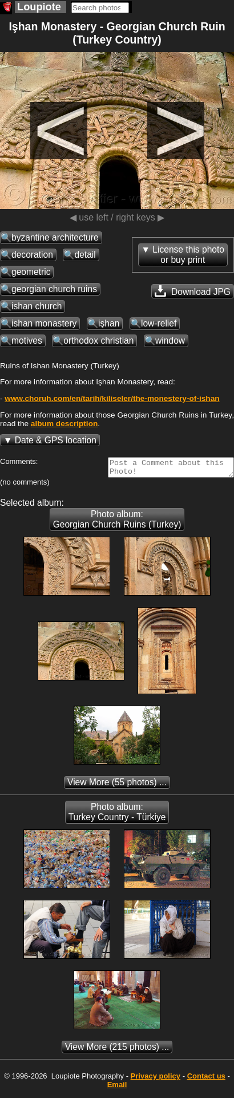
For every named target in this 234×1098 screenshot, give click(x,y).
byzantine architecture (55, 237)
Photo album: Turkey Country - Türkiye (117, 815)
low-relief (158, 323)
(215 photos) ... (117, 1050)
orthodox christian (98, 340)
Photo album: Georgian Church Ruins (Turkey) (117, 523)
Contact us (206, 1079)
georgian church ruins (54, 289)
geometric (30, 272)
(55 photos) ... (117, 785)
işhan (108, 323)
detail (84, 254)
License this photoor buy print (188, 255)
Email (117, 1088)
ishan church (36, 306)
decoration (32, 254)
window (170, 340)
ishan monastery (43, 323)
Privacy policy (155, 1079)
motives (26, 340)
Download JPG (193, 291)
